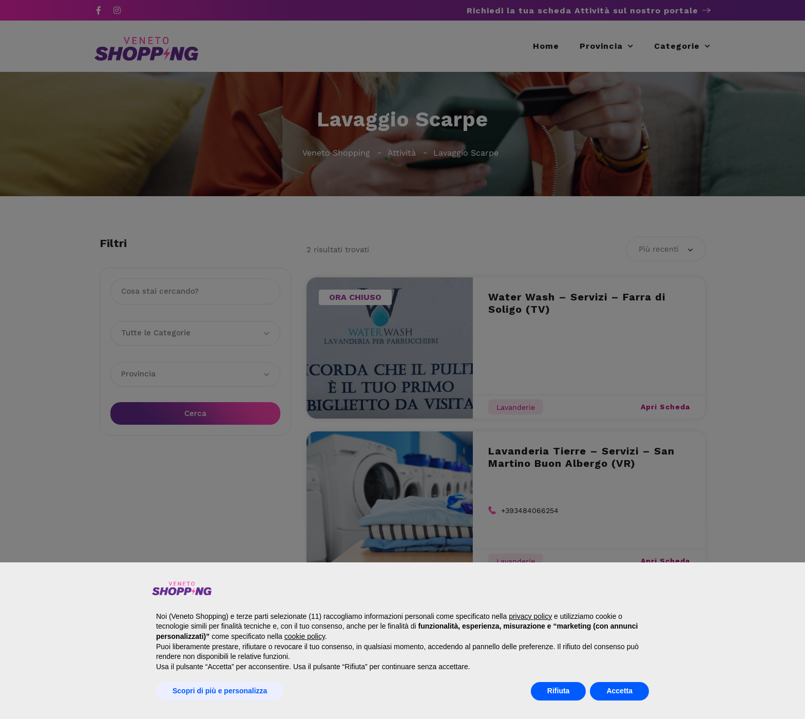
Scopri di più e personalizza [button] (219, 691)
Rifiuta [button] (558, 691)
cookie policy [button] (304, 636)
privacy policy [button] (530, 616)
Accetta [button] (619, 691)
